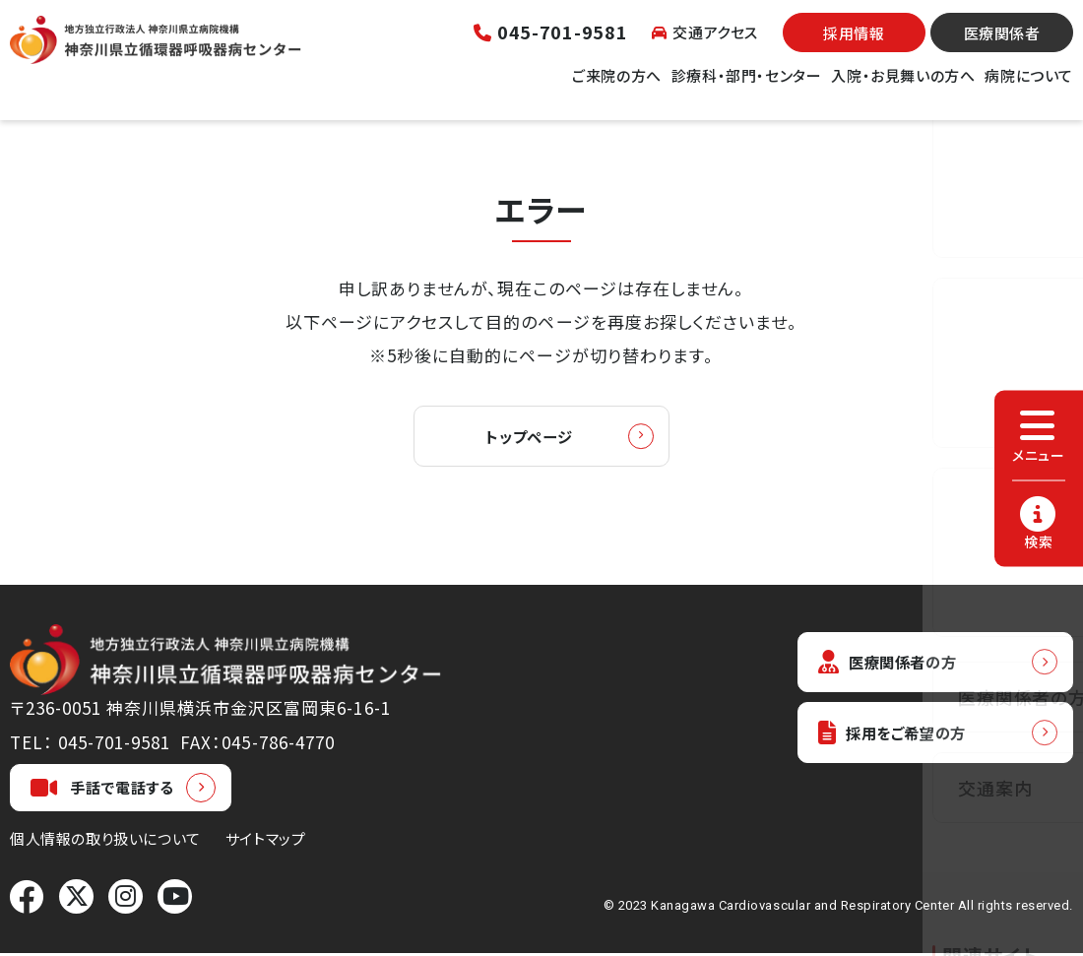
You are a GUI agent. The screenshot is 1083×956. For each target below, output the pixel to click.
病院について (1029, 87)
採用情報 (853, 44)
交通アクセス (705, 43)
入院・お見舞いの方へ (903, 87)
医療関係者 (1002, 44)
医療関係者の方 (896, 666)
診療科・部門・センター (746, 87)
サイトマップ (265, 841)
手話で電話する (102, 790)
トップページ (528, 437)
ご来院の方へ (617, 87)
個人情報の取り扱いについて (105, 841)
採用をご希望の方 (902, 740)
